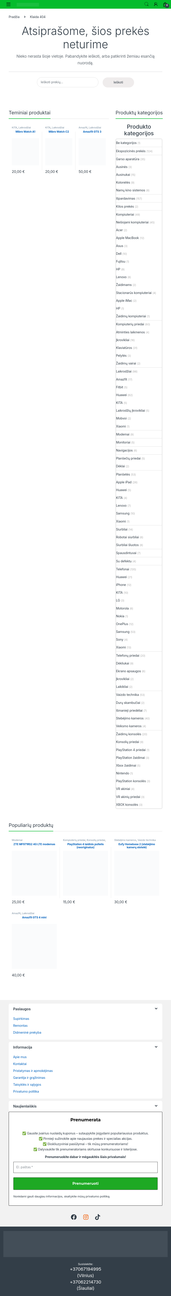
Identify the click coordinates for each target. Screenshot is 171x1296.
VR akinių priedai (128, 797)
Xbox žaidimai (126, 765)
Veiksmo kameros (129, 726)
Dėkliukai (122, 663)
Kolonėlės (123, 182)
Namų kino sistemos (130, 190)
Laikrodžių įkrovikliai (130, 410)
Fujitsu (120, 261)
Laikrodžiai (24, 127)
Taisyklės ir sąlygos (27, 1084)
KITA (14, 127)
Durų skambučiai (128, 703)
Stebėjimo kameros (130, 718)
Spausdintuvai (126, 553)
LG (118, 600)
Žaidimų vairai (126, 363)
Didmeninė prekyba (27, 1032)
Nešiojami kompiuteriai (132, 222)
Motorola (122, 608)
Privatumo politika (26, 1091)
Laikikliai (122, 686)
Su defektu (124, 561)
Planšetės (123, 474)
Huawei (121, 395)
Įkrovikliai (122, 340)
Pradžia (14, 17)
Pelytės (121, 355)
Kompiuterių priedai (130, 324)
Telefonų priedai (127, 655)
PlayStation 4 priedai (131, 750)
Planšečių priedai (128, 458)
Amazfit (83, 127)
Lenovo (121, 277)
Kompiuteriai (125, 214)
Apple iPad (124, 482)
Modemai (122, 434)
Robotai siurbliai (127, 537)
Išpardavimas (125, 198)
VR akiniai (123, 789)
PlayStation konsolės (131, 781)
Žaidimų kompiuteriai (131, 316)
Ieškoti (146, 4)
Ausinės (122, 167)
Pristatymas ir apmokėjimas (33, 1071)
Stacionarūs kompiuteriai (134, 293)
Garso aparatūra (127, 159)
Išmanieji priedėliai (129, 710)
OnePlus (122, 624)
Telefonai (122, 569)
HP (118, 269)
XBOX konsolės (127, 804)
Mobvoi (121, 418)
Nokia (120, 616)
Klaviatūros (124, 348)
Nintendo (122, 773)
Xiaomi (121, 426)
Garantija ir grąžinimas (29, 1077)
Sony (119, 639)
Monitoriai (123, 442)
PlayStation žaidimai (130, 757)
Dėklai (120, 466)
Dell (119, 253)
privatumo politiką (97, 1196)
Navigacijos (124, 450)
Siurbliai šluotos (127, 545)
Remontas (20, 1025)
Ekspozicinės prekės (131, 151)
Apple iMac (124, 300)
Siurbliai (122, 529)
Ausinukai (123, 174)
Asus (119, 246)
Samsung (123, 513)
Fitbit (119, 387)
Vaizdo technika (127, 695)
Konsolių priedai (127, 742)
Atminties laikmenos (130, 332)
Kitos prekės (125, 206)
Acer (119, 230)
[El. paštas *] (85, 1167)
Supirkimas (21, 1019)
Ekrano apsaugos (128, 671)
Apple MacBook (127, 238)
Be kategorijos (126, 143)
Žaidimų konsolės (128, 734)
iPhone (121, 585)
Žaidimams (124, 285)
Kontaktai (19, 1064)
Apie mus (20, 1057)
